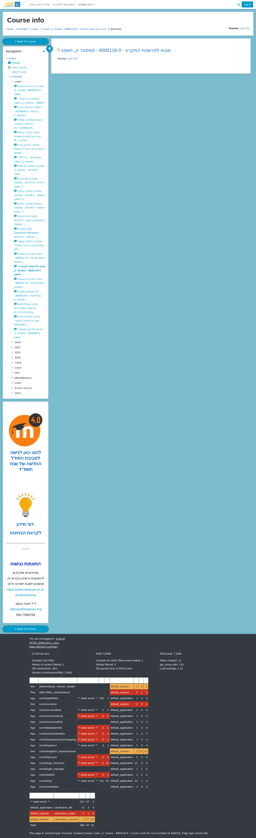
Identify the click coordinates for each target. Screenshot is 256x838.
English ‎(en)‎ (85, 4)
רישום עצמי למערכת (64, 4)
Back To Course (25, 41)
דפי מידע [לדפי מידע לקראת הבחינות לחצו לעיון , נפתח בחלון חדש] (25, 524)
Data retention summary (43, 646)
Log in (247, 4)
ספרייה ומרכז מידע (39, 4)
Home (10, 28)
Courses (23, 28)
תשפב (35, 28)
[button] (239, 4)
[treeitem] (25, 58)
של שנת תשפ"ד (21, 466)
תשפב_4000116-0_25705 (44, 642)
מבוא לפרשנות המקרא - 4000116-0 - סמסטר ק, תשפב (74, 28)
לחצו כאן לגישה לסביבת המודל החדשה (25, 458)
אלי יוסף (73, 58)
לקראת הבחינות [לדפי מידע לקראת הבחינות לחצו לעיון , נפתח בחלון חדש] (25, 532)
